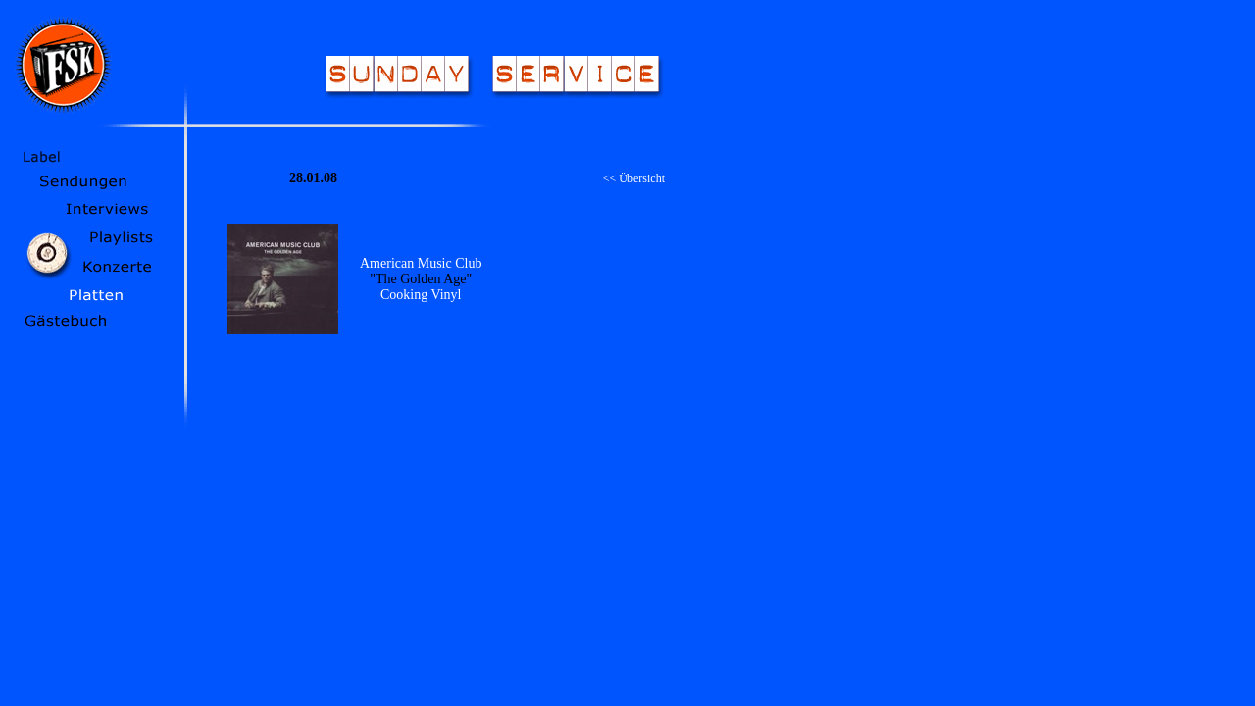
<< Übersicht (634, 178)
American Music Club (420, 263)
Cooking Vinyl (421, 294)
